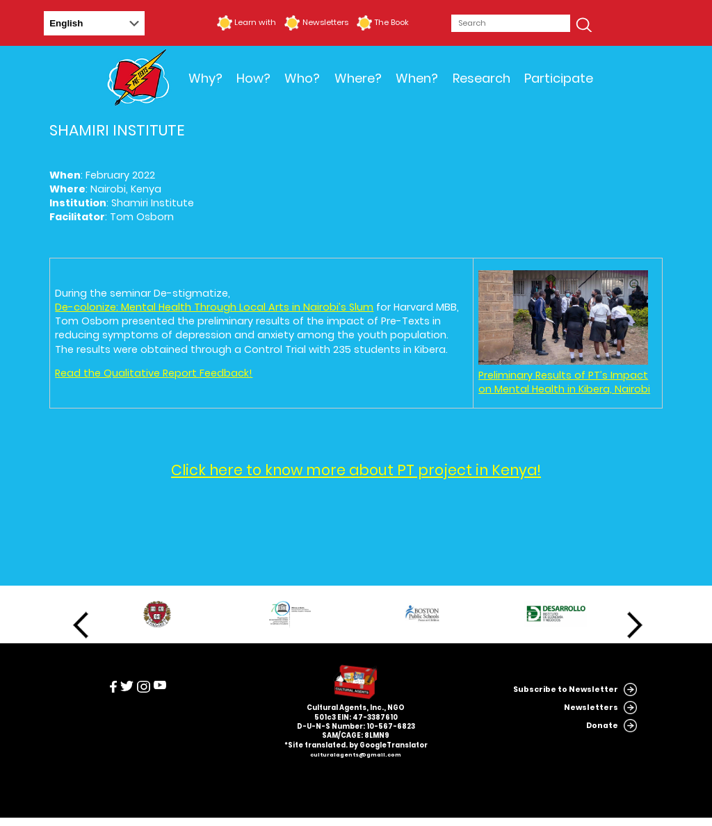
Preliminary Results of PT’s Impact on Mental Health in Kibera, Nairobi (564, 382)
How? (253, 78)
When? (417, 78)
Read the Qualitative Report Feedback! (153, 373)
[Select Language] (94, 23)
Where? (358, 78)
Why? (205, 78)
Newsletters (325, 22)
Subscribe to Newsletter (565, 689)
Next (635, 625)
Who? (302, 78)
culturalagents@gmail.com (355, 755)
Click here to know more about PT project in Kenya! (356, 470)
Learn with (255, 22)
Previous (81, 625)
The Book (391, 22)
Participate (558, 78)
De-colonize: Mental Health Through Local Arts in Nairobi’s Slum (214, 307)
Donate (602, 725)
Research (481, 78)
